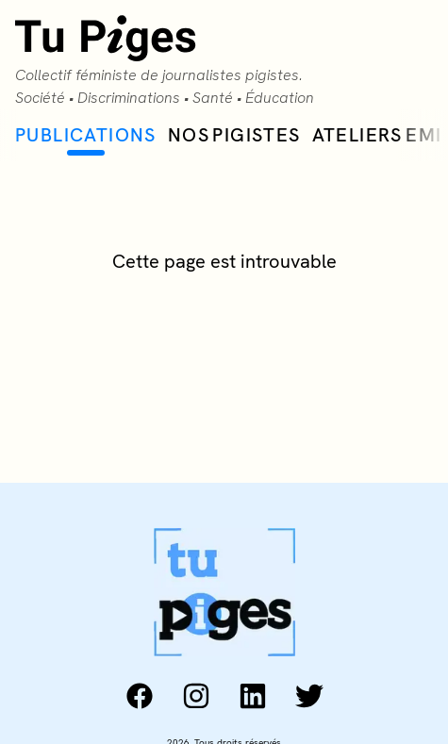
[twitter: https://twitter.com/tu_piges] (309, 696)
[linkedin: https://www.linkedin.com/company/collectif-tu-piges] (253, 696)
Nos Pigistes (234, 135)
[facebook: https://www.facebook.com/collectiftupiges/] (139, 696)
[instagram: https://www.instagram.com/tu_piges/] (196, 696)
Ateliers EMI (377, 135)
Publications (86, 139)
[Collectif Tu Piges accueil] (224, 62)
